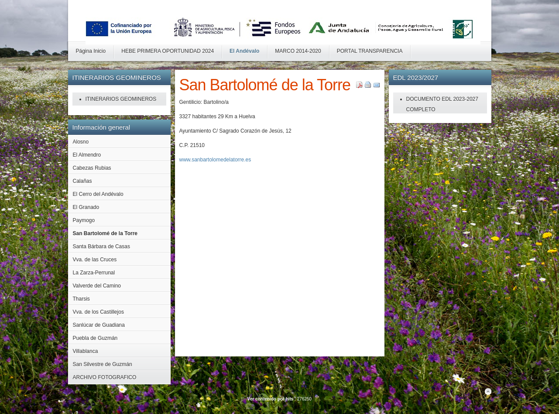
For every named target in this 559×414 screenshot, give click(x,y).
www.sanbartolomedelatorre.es (215, 160)
